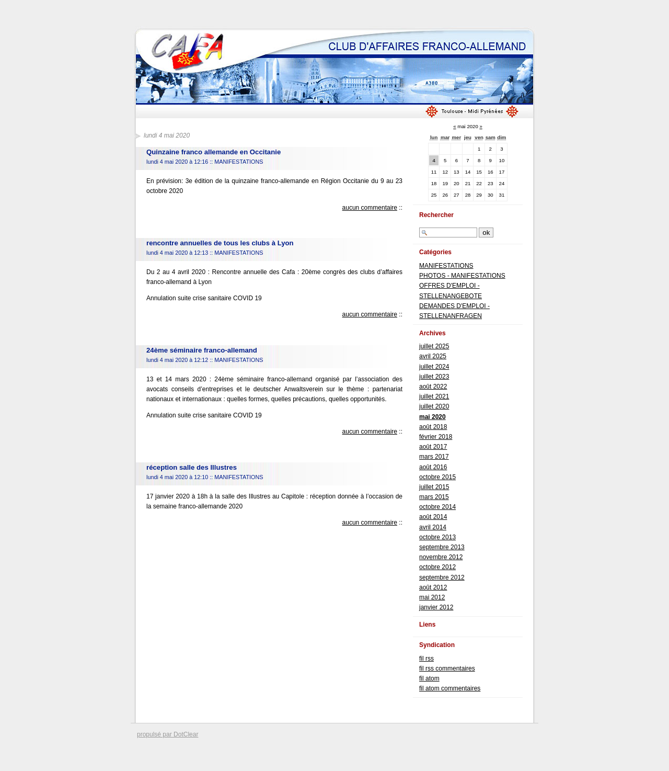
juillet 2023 (434, 376)
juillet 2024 (434, 366)
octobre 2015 (437, 477)
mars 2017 (434, 456)
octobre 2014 (437, 507)
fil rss (426, 658)
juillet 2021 (434, 396)
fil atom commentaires (449, 688)
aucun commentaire (369, 207)
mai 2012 (432, 597)
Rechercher (436, 215)
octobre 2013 (437, 537)
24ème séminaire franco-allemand (201, 350)
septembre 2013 (442, 547)
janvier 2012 (436, 607)
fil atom (429, 678)
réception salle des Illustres (191, 467)
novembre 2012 (441, 557)
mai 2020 (432, 417)
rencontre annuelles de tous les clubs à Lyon (220, 243)
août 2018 (433, 426)
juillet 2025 (434, 346)
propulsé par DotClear (167, 734)
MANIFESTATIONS (238, 161)
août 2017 (433, 446)
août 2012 (433, 587)
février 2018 (435, 436)
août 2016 (433, 467)
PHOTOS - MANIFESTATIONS (462, 275)
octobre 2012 (437, 567)
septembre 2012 (442, 577)
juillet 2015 (434, 487)
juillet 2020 (434, 406)
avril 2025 (432, 356)
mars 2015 (434, 497)
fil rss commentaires (447, 668)
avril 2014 (432, 527)
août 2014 (433, 516)
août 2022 (433, 386)
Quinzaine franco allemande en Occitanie (213, 152)
